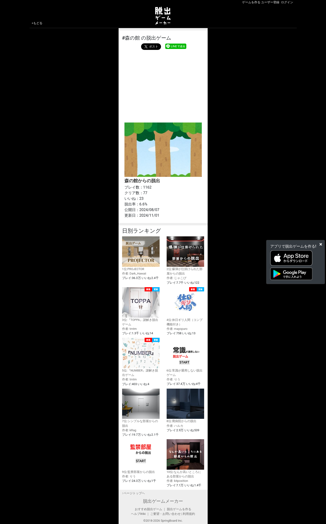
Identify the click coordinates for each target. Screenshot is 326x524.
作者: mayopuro (177, 329)
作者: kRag (129, 430)
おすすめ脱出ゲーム (148, 509)
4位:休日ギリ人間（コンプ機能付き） (185, 306)
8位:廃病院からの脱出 (185, 406)
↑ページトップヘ (133, 493)
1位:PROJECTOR (141, 253)
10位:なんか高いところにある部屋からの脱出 (185, 458)
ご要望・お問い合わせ (165, 514)
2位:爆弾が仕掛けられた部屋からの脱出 (185, 255)
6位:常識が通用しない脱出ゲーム (185, 357)
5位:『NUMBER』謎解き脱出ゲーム (141, 357)
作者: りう (173, 379)
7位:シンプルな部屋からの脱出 (141, 408)
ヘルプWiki (138, 514)
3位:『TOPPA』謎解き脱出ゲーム (141, 306)
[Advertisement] (163, 85)
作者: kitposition (177, 481)
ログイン (287, 2)
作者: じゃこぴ (176, 278)
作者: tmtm (129, 329)
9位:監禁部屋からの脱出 (141, 456)
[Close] (320, 244)
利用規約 (189, 514)
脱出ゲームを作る (179, 509)
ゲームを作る (251, 2)
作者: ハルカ (175, 425)
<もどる (37, 23)
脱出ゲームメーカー (163, 501)
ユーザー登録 (270, 2)
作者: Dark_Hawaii (134, 273)
